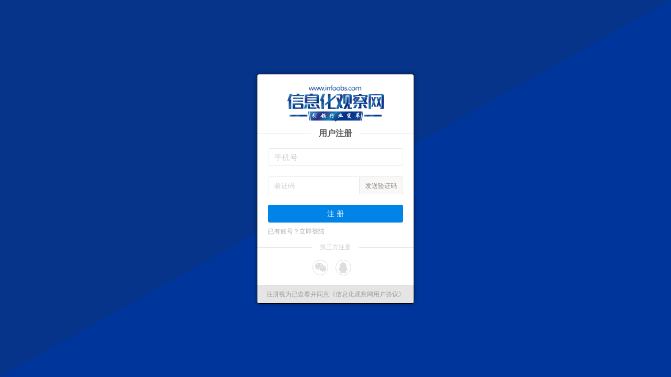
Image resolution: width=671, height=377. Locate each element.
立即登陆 (311, 231)
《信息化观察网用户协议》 (367, 294)
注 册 (335, 213)
